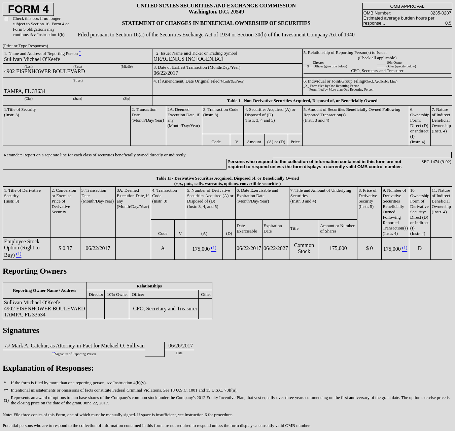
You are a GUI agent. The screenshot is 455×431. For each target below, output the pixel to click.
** (53, 352)
